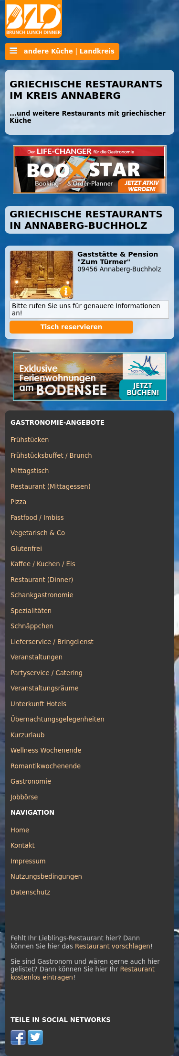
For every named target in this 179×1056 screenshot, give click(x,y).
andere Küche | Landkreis (62, 51)
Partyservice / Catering (47, 673)
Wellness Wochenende (46, 750)
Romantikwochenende (46, 766)
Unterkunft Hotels (38, 704)
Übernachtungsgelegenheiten (58, 719)
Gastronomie (31, 781)
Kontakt (23, 845)
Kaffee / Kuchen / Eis (43, 564)
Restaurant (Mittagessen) (51, 486)
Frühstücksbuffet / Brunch (51, 455)
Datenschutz (30, 892)
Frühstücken (30, 439)
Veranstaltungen (37, 657)
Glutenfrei (26, 548)
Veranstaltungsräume (45, 688)
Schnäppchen (32, 626)
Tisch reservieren (72, 327)
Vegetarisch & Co (38, 533)
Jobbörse (24, 797)
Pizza (18, 502)
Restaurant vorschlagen (112, 946)
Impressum (28, 861)
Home (20, 830)
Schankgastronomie (42, 595)
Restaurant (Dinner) (42, 579)
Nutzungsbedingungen (46, 876)
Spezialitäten (31, 610)
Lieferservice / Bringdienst (52, 642)
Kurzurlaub (27, 735)
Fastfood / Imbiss (37, 517)
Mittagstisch (30, 470)
